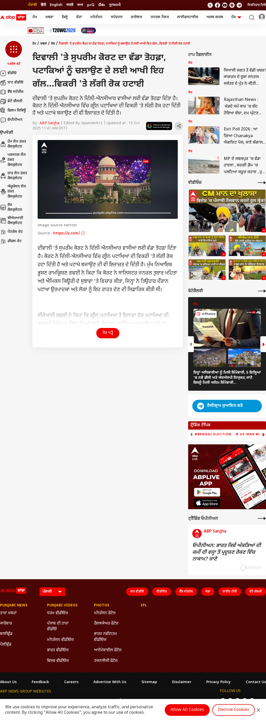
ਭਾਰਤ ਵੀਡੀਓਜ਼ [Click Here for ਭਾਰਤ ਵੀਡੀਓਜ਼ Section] (58, 650)
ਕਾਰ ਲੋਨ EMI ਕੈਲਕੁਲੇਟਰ (13, 176)
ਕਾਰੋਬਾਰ (136, 17)
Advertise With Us (109, 682)
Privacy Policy (218, 682)
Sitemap (149, 682)
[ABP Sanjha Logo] (13, 17)
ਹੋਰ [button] (236, 17)
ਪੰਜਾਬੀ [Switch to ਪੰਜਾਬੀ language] (32, 5)
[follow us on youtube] (225, 5)
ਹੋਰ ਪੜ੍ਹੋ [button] (108, 333)
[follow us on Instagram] (232, 5)
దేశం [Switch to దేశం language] (101, 5)
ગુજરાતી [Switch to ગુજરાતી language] (115, 5)
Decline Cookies (233, 710)
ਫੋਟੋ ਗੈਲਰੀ (11, 101)
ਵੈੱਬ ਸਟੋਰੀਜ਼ (11, 92)
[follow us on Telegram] (239, 5)
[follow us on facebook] (217, 5)
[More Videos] (262, 183)
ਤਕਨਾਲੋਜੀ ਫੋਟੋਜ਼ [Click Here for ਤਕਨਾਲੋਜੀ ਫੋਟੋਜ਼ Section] (106, 661)
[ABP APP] (207, 492)
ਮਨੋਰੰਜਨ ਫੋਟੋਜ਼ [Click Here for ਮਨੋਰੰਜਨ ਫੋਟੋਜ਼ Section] (104, 613)
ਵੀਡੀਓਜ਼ (161, 592)
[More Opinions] (262, 518)
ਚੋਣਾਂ (79, 17)
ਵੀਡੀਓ (8, 73)
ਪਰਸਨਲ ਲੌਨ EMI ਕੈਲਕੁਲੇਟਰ (13, 159)
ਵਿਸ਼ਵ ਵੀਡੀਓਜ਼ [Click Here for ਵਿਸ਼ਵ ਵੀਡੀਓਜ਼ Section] (58, 661)
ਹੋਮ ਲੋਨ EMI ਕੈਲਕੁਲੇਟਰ (13, 144)
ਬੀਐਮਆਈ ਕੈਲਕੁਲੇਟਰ (11, 221)
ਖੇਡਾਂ (207, 592)
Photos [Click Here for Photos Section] (101, 605)
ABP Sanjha (49, 123)
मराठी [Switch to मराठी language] (69, 5)
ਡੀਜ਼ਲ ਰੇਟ (11, 241)
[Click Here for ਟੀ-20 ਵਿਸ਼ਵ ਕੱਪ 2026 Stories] (62, 30)
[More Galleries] (262, 291)
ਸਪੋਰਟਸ (116, 17)
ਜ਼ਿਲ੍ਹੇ (65, 17)
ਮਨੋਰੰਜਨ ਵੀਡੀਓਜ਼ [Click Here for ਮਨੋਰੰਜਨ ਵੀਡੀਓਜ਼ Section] (60, 640)
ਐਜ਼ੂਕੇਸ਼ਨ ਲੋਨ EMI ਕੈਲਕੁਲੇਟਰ (13, 191)
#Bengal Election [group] (212, 434)
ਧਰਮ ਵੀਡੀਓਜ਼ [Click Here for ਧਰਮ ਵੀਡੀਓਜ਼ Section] (57, 613)
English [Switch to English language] (56, 5)
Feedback (40, 682)
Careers (71, 682)
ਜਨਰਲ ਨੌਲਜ (160, 17)
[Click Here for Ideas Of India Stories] (36, 30)
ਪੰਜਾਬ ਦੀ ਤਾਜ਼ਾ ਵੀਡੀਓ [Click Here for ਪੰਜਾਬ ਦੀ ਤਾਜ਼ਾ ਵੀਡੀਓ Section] (58, 626)
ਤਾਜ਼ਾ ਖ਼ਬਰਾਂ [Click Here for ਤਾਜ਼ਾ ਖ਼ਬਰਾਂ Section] (8, 613)
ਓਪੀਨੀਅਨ (11, 120)
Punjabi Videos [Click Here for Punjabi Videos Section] (62, 605)
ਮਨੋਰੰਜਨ (96, 17)
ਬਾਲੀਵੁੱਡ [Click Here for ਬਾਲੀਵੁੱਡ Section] (6, 634)
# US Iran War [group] (249, 434)
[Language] (52, 591)
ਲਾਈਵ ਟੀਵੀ (230, 592)
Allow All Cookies (187, 710)
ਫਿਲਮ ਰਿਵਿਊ (13, 111)
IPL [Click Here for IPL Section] (144, 605)
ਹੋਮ (34, 17)
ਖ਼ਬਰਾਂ (49, 17)
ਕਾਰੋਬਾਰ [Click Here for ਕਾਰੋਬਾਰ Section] (6, 623)
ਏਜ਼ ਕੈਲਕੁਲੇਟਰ (11, 207)
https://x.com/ (69, 233)
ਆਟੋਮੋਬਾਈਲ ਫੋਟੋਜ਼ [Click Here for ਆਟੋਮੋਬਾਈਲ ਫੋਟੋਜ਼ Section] (107, 650)
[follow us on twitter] (210, 5)
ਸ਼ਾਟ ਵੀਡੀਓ (11, 83)
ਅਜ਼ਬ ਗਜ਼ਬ (215, 17)
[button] (13, 53)
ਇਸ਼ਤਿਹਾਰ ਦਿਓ (257, 5)
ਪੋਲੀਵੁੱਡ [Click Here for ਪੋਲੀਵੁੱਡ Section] (5, 644)
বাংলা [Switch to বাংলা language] (80, 5)
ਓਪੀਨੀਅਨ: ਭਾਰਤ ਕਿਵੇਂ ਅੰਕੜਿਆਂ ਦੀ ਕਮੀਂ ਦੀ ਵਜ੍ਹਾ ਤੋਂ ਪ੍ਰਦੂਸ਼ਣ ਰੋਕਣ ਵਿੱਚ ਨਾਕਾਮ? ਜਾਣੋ (226, 552)
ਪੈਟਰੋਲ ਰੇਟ (11, 232)
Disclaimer (181, 682)
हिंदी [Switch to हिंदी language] (43, 5)
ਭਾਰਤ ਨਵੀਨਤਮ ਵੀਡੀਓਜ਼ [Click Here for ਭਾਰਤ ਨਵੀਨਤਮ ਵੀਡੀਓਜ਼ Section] (105, 636)
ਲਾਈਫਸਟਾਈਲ (187, 17)
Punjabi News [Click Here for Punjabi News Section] (14, 605)
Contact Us (256, 682)
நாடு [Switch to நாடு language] (90, 5)
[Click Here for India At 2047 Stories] (88, 30)
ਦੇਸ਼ (53, 44)
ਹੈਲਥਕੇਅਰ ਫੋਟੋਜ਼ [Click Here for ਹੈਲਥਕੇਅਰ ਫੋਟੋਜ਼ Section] (106, 623)
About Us (8, 682)
